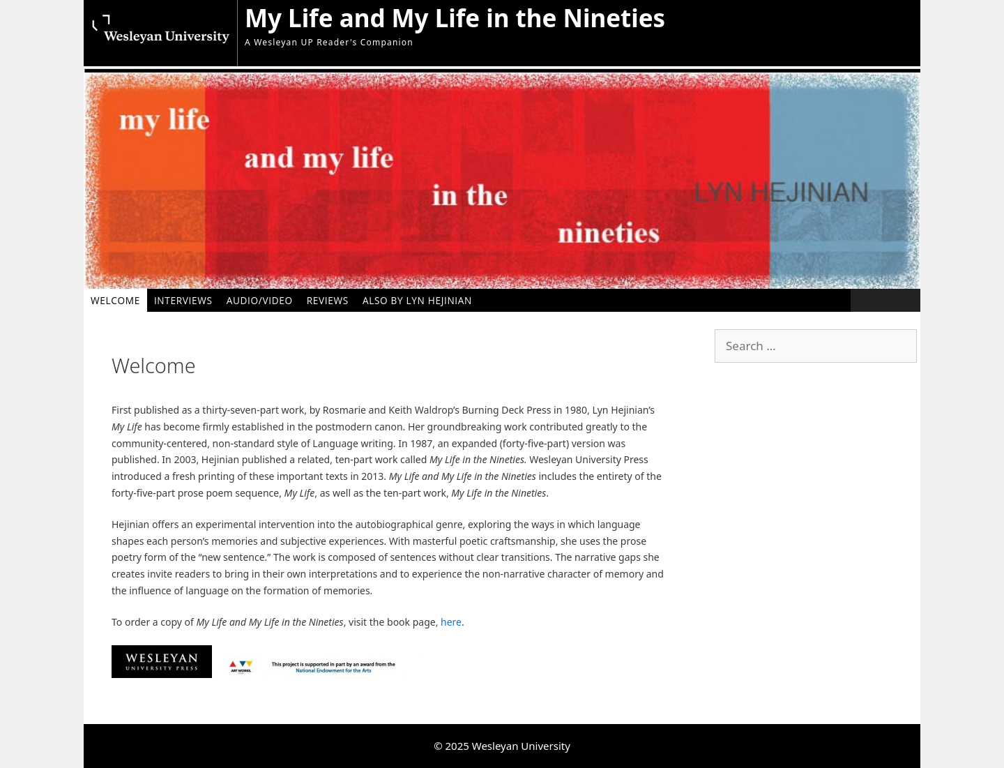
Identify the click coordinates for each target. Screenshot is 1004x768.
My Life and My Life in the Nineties (455, 17)
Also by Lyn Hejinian (417, 300)
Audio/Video (260, 300)
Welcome (115, 300)
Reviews (328, 300)
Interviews (183, 300)
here (451, 621)
